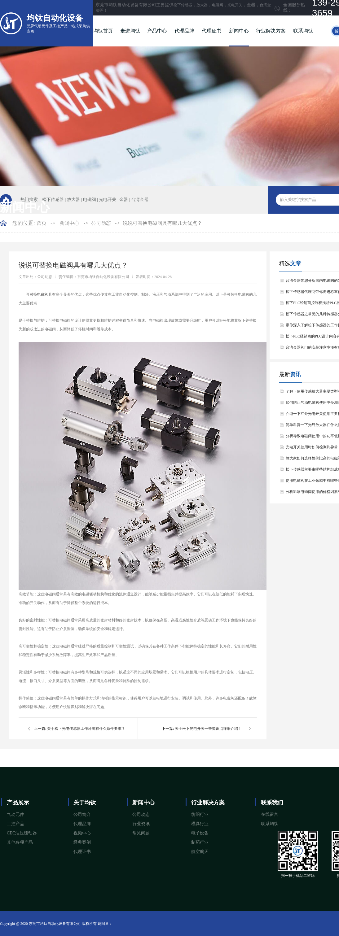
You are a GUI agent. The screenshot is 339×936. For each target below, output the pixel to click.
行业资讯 (141, 823)
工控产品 (15, 823)
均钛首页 (103, 30)
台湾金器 (139, 199)
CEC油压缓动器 (22, 833)
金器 (123, 199)
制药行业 (200, 842)
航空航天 (200, 851)
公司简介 (82, 814)
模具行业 (200, 823)
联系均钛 (303, 30)
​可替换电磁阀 (37, 294)
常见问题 (141, 833)
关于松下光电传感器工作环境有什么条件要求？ (86, 728)
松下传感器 (183, 5)
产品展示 (18, 802)
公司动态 (141, 814)
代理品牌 (184, 30)
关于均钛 (84, 802)
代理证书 (212, 30)
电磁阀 (217, 5)
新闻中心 (239, 30)
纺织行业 (200, 814)
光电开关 (234, 5)
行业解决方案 (271, 30)
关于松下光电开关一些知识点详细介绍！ (208, 728)
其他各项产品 (20, 842)
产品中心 (157, 30)
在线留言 (269, 814)
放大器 (202, 5)
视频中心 (82, 833)
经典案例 (82, 842)
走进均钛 (130, 30)
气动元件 (15, 814)
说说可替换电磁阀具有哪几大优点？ (162, 223)
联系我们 (272, 802)
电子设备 (200, 833)
